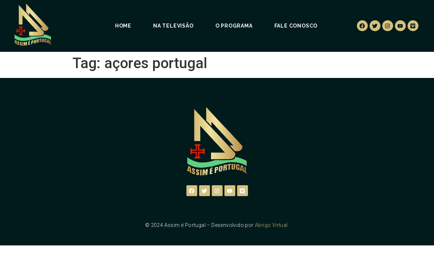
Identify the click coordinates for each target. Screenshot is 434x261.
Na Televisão (173, 26)
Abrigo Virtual (271, 225)
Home (123, 26)
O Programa (234, 26)
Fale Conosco (296, 26)
